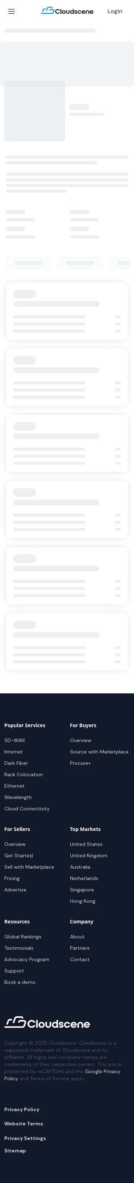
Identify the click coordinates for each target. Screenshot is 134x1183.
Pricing (12, 878)
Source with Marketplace (99, 751)
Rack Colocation (23, 774)
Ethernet (14, 786)
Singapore (82, 889)
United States (86, 844)
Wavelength (18, 797)
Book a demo (20, 982)
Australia (80, 867)
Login (115, 11)
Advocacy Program (26, 959)
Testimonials (19, 948)
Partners (80, 948)
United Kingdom (89, 855)
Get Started (18, 855)
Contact (80, 959)
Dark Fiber (16, 763)
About (77, 936)
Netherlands (84, 878)
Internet (13, 751)
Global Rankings (22, 936)
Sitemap (15, 1150)
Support (14, 971)
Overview (80, 740)
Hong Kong (82, 901)
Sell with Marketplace (29, 867)
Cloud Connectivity (27, 808)
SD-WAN (14, 740)
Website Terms (23, 1123)
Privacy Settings (25, 1138)
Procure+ (80, 763)
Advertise (15, 889)
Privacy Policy (21, 1109)
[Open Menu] (11, 11)
